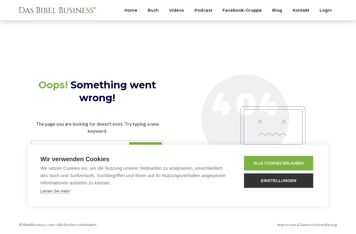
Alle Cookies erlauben (279, 163)
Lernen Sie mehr (55, 191)
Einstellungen (279, 180)
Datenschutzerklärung (318, 224)
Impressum (286, 224)
